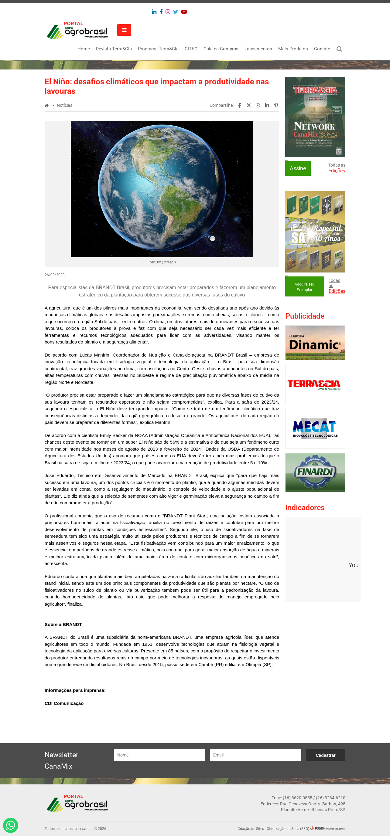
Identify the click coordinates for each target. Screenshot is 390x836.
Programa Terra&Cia (158, 49)
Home (83, 49)
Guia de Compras (221, 49)
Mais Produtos (293, 49)
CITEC (191, 49)
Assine (298, 168)
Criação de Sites (251, 829)
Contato (322, 49)
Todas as (336, 168)
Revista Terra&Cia (114, 49)
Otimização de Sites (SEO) (288, 829)
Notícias (64, 105)
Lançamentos (258, 49)
